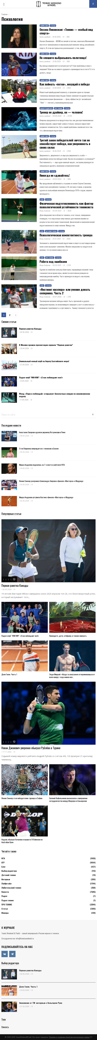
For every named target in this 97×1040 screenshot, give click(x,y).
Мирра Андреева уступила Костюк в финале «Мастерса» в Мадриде (46, 497)
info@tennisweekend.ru (25, 938)
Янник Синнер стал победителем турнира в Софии (21, 798)
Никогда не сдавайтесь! (55, 175)
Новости (5, 891)
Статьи (52, 26)
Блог (42, 200)
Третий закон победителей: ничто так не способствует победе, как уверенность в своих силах (65, 143)
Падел (4, 895)
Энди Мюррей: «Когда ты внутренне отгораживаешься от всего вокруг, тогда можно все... (72, 676)
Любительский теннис (11, 887)
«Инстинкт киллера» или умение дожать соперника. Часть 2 (65, 291)
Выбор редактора (46, 108)
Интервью (5, 879)
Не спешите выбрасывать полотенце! (63, 58)
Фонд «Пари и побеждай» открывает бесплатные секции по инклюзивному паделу (54, 395)
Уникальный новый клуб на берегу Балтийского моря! (44, 361)
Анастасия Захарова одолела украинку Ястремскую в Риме (42, 432)
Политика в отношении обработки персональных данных (69, 1037)
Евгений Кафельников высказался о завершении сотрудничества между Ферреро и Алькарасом (68, 799)
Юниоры (5, 912)
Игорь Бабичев (45, 210)
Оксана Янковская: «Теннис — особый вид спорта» (66, 31)
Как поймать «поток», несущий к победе (65, 84)
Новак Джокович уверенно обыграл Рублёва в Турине (30, 748)
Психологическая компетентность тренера (66, 235)
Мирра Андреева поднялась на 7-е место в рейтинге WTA (42, 464)
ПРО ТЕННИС (58, 108)
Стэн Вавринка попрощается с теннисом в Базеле (39, 448)
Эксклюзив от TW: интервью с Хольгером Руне (40, 1002)
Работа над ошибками (53, 261)
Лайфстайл (44, 26)
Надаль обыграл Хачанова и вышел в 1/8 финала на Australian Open (21, 841)
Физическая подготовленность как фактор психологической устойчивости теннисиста (66, 205)
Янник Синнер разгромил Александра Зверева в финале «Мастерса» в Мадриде (51, 480)
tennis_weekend (45, 37)
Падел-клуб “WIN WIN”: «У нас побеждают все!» (41, 377)
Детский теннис (51, 231)
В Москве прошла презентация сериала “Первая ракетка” (46, 344)
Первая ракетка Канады (30, 328)
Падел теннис (7, 900)
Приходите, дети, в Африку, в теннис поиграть (68, 635)
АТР (3, 862)
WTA (3, 858)
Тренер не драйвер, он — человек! (61, 112)
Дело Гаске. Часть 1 (9, 674)
